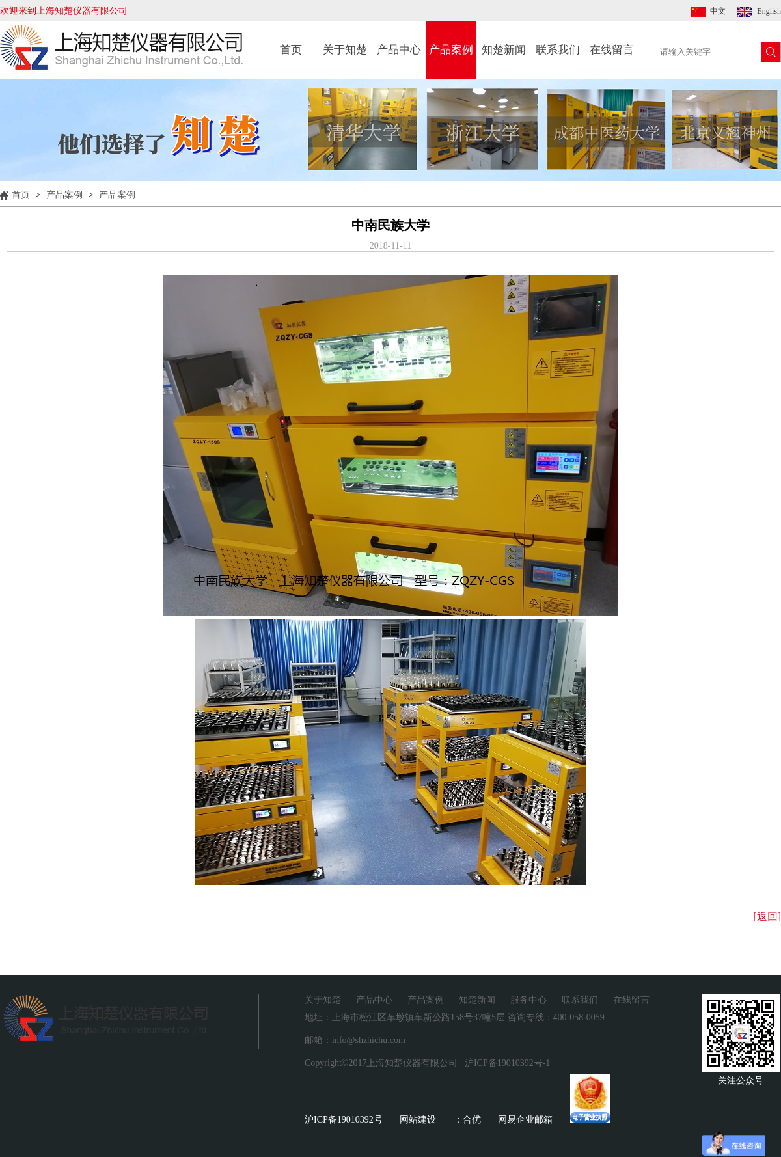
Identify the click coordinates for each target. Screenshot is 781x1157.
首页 (291, 50)
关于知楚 (345, 50)
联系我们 (558, 50)
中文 (718, 11)
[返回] (767, 916)
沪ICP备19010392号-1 (507, 1063)
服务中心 (528, 1000)
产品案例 (451, 50)
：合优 (467, 1119)
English (769, 11)
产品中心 (399, 50)
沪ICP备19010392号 (344, 1119)
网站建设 (418, 1119)
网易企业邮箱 (525, 1119)
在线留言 (612, 50)
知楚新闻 (504, 50)
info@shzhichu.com (368, 1040)
